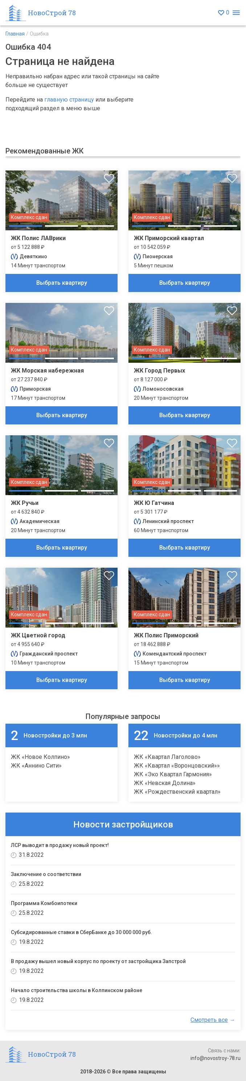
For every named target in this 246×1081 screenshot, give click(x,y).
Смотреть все (209, 1019)
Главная (15, 34)
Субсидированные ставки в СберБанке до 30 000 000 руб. (81, 932)
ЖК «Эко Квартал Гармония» (173, 774)
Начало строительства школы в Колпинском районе (76, 990)
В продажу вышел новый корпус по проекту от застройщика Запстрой (98, 961)
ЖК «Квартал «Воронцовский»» (177, 765)
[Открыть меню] (236, 12)
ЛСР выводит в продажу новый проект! (60, 845)
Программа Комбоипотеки (44, 903)
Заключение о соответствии (46, 874)
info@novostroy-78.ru (215, 1058)
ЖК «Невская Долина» (165, 783)
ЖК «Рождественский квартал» (177, 791)
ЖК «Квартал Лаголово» (167, 756)
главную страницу (69, 99)
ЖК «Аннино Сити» (36, 765)
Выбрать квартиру (61, 282)
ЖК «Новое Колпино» (40, 756)
